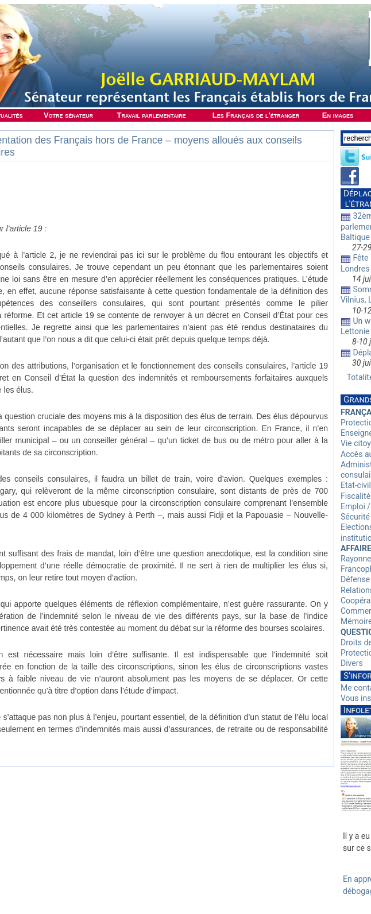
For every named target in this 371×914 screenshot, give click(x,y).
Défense (355, 579)
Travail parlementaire (151, 115)
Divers (352, 663)
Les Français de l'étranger (255, 115)
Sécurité (355, 516)
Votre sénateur (68, 115)
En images (337, 115)
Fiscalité (355, 496)
